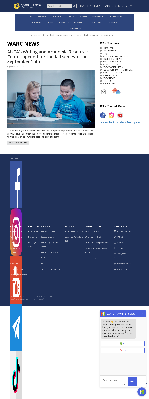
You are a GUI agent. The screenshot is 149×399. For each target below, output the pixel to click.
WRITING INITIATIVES (112, 61)
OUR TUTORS (108, 50)
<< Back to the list (18, 142)
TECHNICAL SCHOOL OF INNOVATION (70, 23)
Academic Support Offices (49, 252)
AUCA (33, 35)
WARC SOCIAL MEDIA (111, 67)
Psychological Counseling (18, 275)
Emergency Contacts (122, 264)
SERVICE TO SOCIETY (115, 17)
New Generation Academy (49, 258)
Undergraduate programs (49, 231)
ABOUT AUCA (42, 17)
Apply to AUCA (33, 231)
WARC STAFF (107, 83)
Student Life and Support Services (97, 242)
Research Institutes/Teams (74, 231)
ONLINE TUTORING (111, 59)
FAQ (103, 53)
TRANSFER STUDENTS (95, 23)
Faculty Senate (15, 242)
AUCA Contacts (15, 264)
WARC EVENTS (108, 75)
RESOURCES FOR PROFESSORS (116, 69)
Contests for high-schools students (97, 258)
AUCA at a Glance (16, 231)
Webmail (118, 237)
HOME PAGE (107, 47)
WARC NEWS (109, 35)
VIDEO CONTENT (110, 64)
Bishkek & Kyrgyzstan (121, 269)
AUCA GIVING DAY (75, 28)
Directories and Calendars (19, 258)
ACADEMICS (70, 17)
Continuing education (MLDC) (51, 269)
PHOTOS (105, 80)
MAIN (30, 17)
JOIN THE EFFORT (113, 23)
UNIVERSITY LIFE (97, 17)
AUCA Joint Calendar (92, 231)
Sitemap (118, 248)
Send (132, 381)
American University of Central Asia (20, 296)
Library (43, 264)
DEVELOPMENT (37, 23)
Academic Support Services (58, 35)
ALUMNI (50, 23)
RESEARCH (83, 17)
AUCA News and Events (93, 237)
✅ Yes (123, 343)
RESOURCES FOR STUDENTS (115, 56)
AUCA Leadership (16, 237)
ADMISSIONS (56, 17)
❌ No (123, 350)
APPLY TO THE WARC (112, 72)
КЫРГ (97, 6)
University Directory (122, 231)
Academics (41, 35)
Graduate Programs (47, 237)
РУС (89, 6)
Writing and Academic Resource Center (86, 35)
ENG (82, 6)
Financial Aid (32, 237)
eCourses (118, 242)
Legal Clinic (14, 280)
